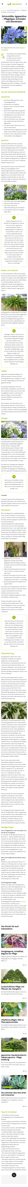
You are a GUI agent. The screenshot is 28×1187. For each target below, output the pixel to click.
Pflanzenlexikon (8, 945)
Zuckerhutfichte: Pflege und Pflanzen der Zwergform (12, 987)
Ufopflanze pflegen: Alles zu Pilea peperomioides (12, 1021)
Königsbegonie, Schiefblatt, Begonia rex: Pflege (12, 952)
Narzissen (23, 901)
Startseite (3, 10)
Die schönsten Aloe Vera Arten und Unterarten (13, 1093)
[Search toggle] (26, 4)
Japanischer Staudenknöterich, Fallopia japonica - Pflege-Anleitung (14, 1057)
